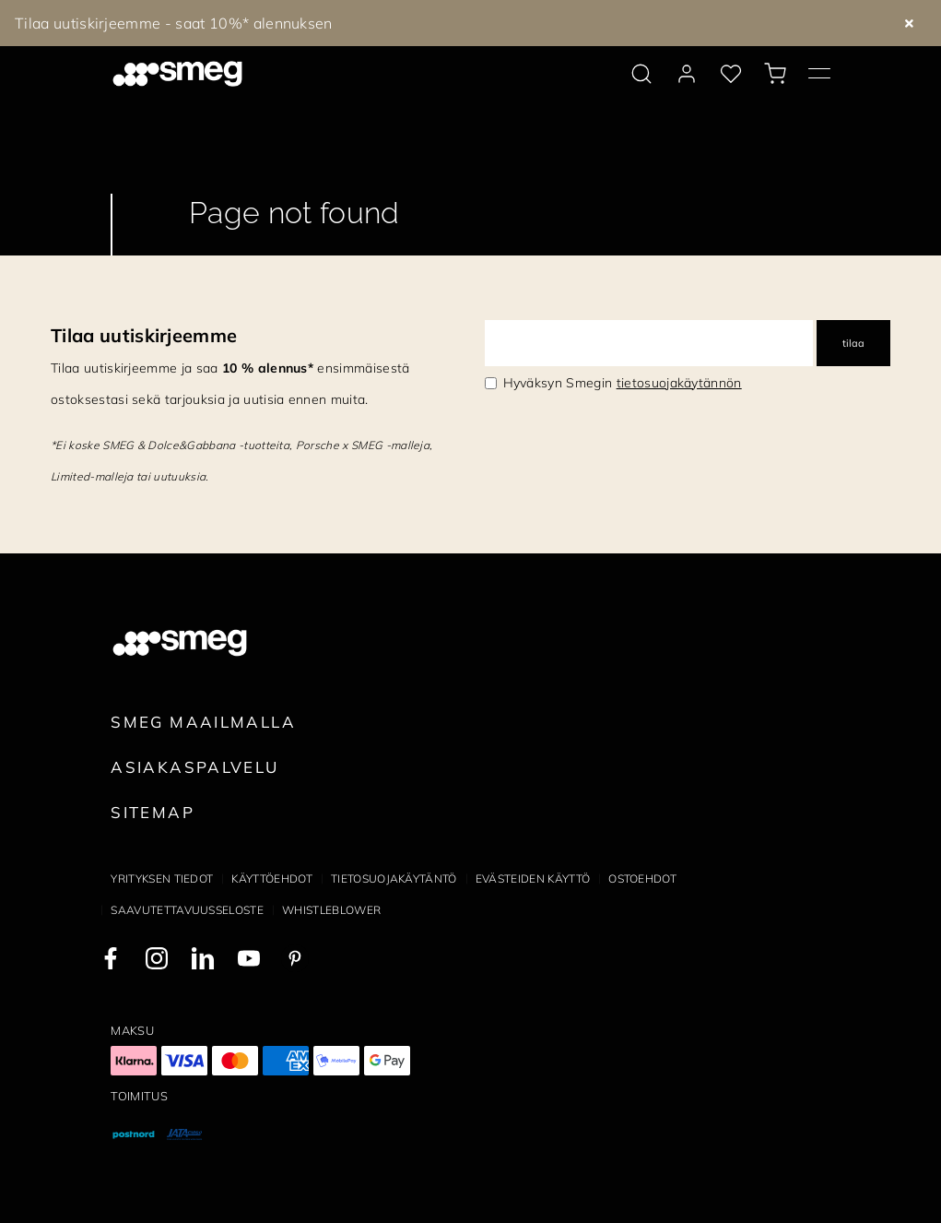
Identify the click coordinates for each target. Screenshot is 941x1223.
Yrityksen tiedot (162, 878)
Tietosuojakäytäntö (394, 878)
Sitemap (152, 812)
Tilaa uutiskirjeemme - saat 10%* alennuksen (174, 23)
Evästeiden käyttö (533, 878)
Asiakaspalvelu (194, 767)
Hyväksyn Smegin (622, 382)
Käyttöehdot (271, 878)
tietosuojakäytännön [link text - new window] (679, 382)
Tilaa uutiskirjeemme (144, 335)
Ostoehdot (642, 878)
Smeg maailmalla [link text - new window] (203, 721)
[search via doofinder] (641, 73)
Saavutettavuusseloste (187, 910)
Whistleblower (331, 910)
